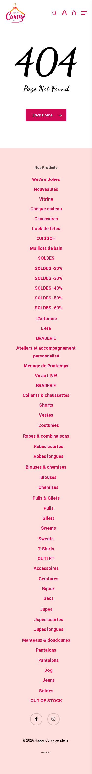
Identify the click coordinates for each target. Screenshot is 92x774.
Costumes (48, 425)
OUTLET (46, 558)
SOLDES (46, 258)
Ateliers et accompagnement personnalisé (46, 351)
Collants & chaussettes (46, 395)
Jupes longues (48, 629)
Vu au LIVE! (46, 375)
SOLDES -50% (48, 297)
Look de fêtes (46, 228)
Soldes (46, 690)
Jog (48, 670)
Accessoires (46, 568)
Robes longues (48, 456)
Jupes (46, 609)
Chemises (48, 487)
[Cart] (74, 13)
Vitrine (46, 199)
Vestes (46, 414)
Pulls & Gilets (46, 498)
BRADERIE (46, 338)
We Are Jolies (46, 179)
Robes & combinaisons (46, 436)
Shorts (46, 405)
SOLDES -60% (48, 307)
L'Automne (46, 318)
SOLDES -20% (48, 268)
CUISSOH (46, 238)
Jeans (48, 680)
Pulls (48, 508)
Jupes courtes (48, 619)
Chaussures (46, 218)
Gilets (48, 518)
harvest (46, 753)
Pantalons (46, 650)
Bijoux (48, 588)
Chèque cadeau (46, 208)
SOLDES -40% (48, 288)
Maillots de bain (46, 248)
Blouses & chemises (46, 467)
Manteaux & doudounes (46, 640)
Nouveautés (46, 189)
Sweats (48, 528)
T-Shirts (46, 548)
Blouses (48, 477)
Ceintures (48, 578)
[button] (84, 12)
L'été (46, 328)
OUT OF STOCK (46, 700)
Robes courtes (48, 446)
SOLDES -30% (48, 278)
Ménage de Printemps (46, 365)
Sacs (48, 598)
